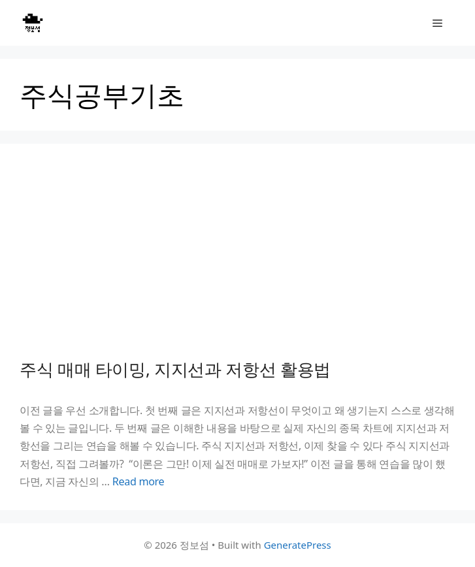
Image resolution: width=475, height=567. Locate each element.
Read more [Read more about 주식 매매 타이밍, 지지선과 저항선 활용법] (138, 481)
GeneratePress (297, 544)
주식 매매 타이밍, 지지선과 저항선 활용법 (175, 369)
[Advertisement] (237, 261)
